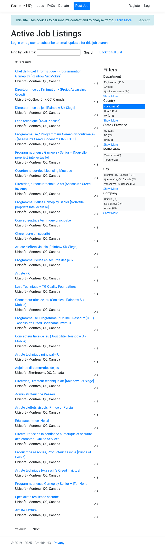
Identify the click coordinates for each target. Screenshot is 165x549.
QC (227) (109, 130)
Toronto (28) (111, 159)
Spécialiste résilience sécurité (37, 497)
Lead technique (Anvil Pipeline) (38, 121)
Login (148, 6)
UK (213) (109, 115)
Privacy (59, 543)
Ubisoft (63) (110, 199)
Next (36, 529)
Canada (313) (111, 106)
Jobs (40, 6)
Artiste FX (22, 273)
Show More (110, 96)
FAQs (51, 6)
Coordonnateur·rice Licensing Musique (43, 171)
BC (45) (108, 135)
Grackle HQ (21, 5)
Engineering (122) (114, 82)
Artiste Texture (26, 510)
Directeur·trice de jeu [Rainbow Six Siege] (45, 108)
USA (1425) (110, 111)
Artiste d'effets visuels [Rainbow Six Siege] (46, 247)
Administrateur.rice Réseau (35, 394)
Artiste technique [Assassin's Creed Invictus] (47, 470)
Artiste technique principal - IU (37, 354)
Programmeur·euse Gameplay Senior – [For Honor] (52, 484)
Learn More (123, 20)
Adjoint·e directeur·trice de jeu (37, 368)
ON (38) (108, 139)
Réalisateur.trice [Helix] (32, 421)
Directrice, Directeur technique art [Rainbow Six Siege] (54, 381)
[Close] (144, 20)
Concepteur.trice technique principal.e (43, 220)
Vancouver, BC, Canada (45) (119, 184)
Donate (63, 6)
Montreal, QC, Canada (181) (119, 174)
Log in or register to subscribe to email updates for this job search (59, 43)
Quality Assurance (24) (116, 91)
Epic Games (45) (113, 203)
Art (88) (108, 86)
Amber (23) (110, 208)
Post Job (82, 6)
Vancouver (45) (112, 155)
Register (135, 6)
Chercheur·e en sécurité (32, 234)
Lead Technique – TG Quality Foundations (45, 287)
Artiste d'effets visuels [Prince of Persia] (44, 407)
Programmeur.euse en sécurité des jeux (44, 260)
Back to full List (110, 52)
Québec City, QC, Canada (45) (120, 179)
